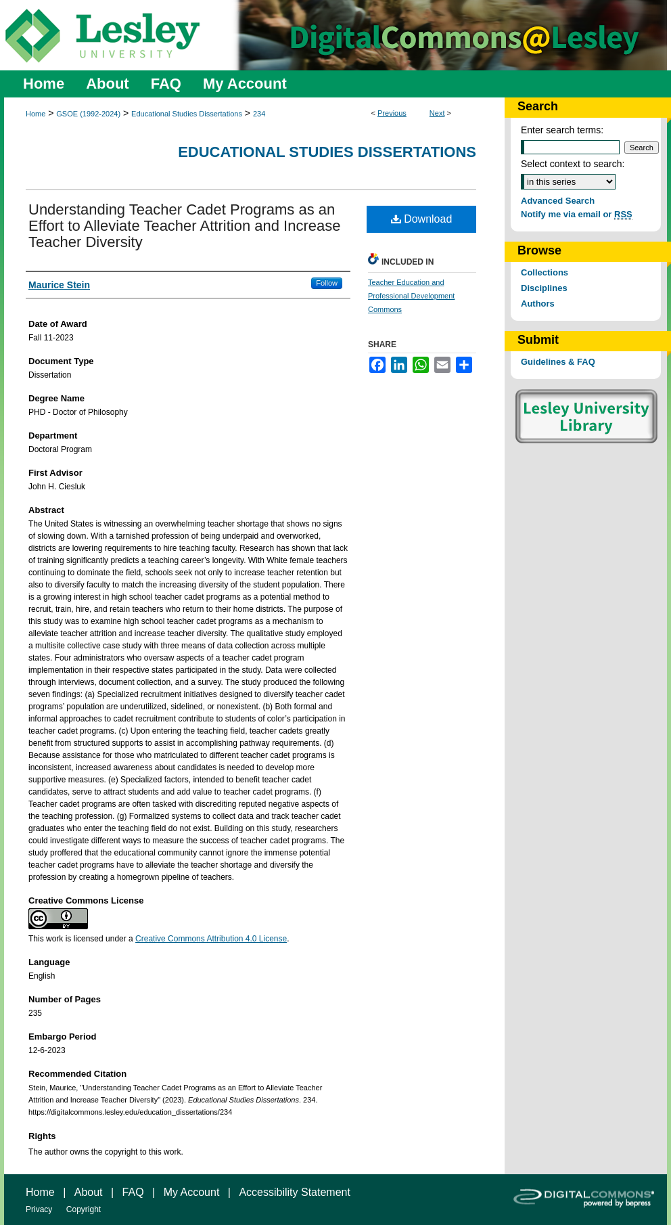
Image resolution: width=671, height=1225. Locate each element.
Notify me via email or (576, 214)
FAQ (133, 1192)
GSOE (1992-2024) (88, 114)
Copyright (83, 1209)
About (88, 1192)
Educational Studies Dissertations (186, 114)
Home (35, 114)
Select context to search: (572, 163)
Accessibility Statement (294, 1192)
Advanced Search (558, 201)
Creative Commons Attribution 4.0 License (211, 938)
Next (437, 113)
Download (422, 219)
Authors (538, 303)
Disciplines (544, 288)
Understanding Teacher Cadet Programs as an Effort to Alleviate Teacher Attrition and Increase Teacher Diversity (184, 225)
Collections (544, 272)
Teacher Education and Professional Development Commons (411, 295)
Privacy (39, 1209)
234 (259, 114)
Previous (392, 113)
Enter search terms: (562, 130)
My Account (192, 1192)
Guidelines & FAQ (558, 362)
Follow (327, 283)
